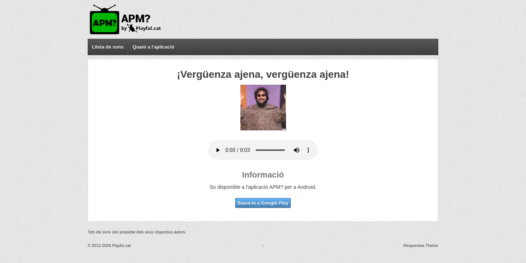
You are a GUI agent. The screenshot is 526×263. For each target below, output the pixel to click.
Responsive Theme (421, 245)
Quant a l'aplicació (153, 47)
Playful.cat (121, 245)
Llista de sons (108, 47)
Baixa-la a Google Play (262, 203)
